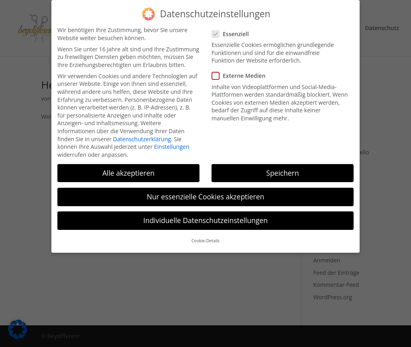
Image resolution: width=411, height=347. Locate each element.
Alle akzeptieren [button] (128, 167)
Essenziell (234, 28)
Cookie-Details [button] (205, 236)
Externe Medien (242, 71)
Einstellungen (171, 141)
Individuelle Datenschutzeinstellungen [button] (205, 215)
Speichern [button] (282, 167)
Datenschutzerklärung (142, 134)
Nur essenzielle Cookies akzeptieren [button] (206, 191)
